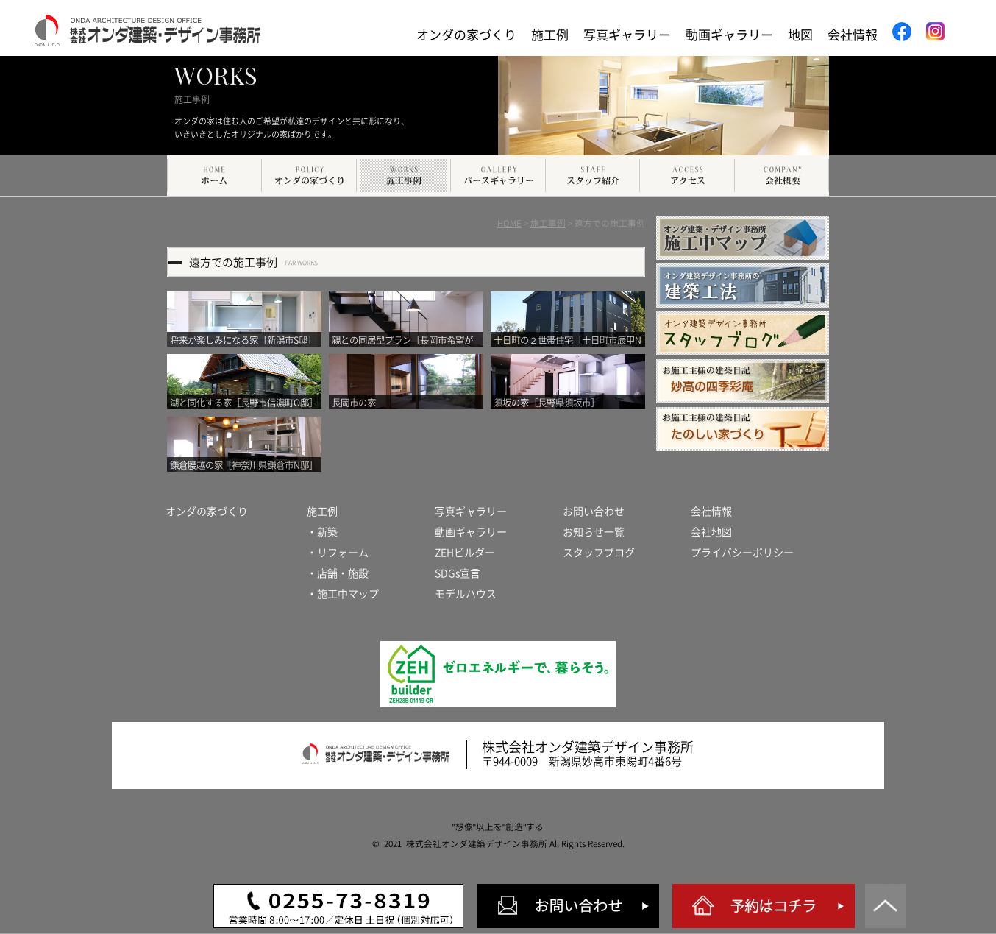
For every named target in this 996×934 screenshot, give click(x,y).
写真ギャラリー (627, 35)
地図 (800, 35)
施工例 (550, 35)
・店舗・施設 (338, 573)
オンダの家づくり (466, 35)
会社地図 (711, 532)
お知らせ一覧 (594, 532)
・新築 (322, 532)
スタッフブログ (599, 553)
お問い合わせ (594, 511)
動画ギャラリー (729, 35)
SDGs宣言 (457, 573)
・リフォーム (338, 553)
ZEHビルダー (465, 553)
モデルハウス (466, 594)
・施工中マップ (343, 594)
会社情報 (853, 35)
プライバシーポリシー (742, 553)
